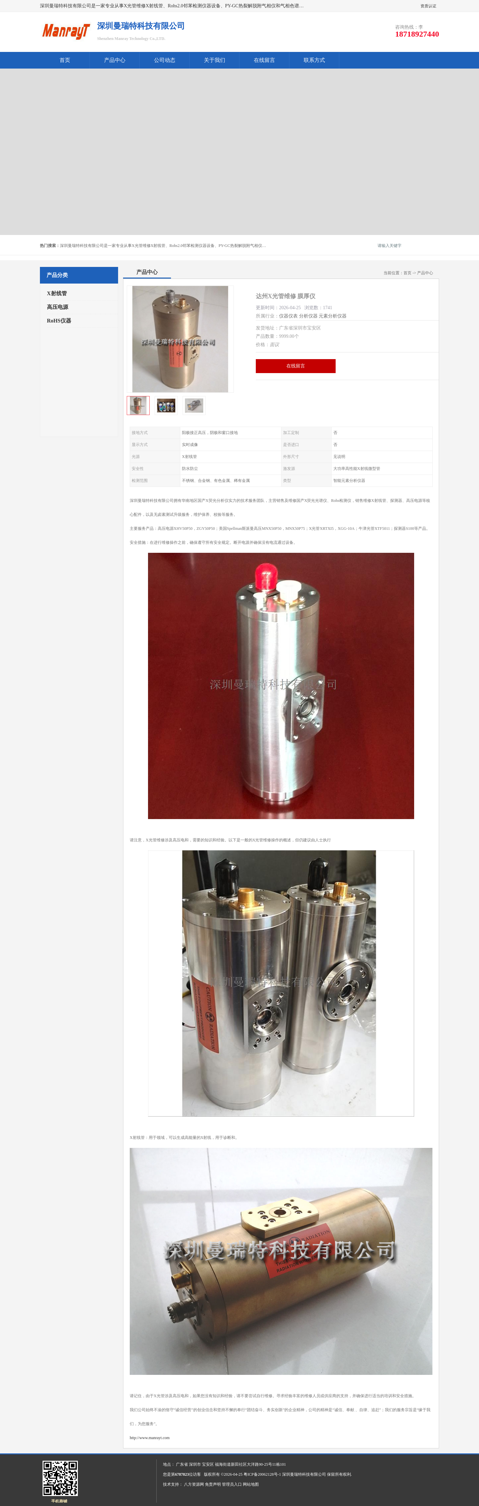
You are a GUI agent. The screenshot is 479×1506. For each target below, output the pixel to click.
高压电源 (57, 307)
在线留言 (264, 60)
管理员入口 (232, 1484)
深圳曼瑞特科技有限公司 (304, 1474)
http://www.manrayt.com (150, 1437)
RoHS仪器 (59, 320)
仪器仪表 (288, 316)
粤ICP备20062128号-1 (262, 1474)
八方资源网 (194, 1484)
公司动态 (164, 60)
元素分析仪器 (333, 316)
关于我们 (214, 60)
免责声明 (213, 1484)
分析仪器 (308, 316)
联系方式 (314, 60)
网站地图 (251, 1484)
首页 (65, 60)
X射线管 (57, 293)
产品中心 (114, 60)
